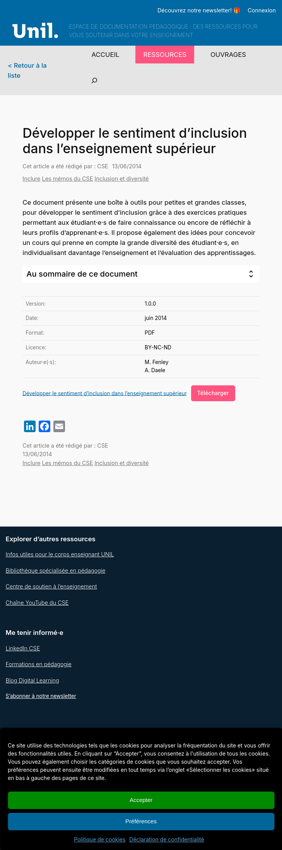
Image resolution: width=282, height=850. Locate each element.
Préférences (141, 821)
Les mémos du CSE (67, 178)
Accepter (141, 800)
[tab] (140, 274)
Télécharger (213, 393)
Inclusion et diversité (121, 178)
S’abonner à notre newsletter (41, 696)
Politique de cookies (99, 839)
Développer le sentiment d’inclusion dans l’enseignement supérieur (104, 393)
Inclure (31, 178)
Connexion (262, 10)
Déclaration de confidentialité (166, 839)
